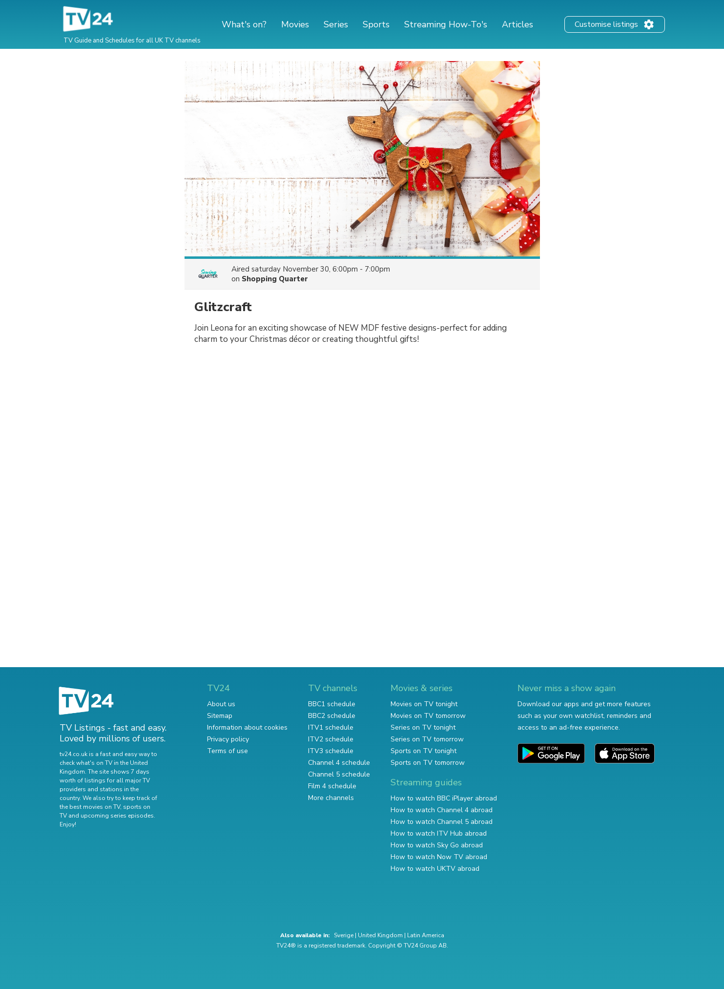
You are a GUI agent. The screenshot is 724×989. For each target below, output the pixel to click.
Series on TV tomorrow (427, 739)
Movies (295, 24)
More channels (331, 797)
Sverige (343, 935)
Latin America (425, 935)
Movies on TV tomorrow (428, 715)
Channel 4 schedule (339, 762)
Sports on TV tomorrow (428, 762)
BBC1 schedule (331, 704)
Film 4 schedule (332, 786)
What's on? (244, 24)
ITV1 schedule (330, 727)
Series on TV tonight (423, 727)
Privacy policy (228, 739)
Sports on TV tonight (423, 751)
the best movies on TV (90, 807)
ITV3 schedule (330, 751)
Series (336, 24)
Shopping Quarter (275, 279)
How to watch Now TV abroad (439, 857)
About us (221, 704)
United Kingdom (380, 935)
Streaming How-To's (445, 24)
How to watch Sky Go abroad (437, 845)
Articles (517, 24)
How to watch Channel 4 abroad (442, 810)
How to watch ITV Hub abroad (439, 833)
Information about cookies (247, 727)
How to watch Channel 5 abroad (442, 821)
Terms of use (227, 751)
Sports (376, 24)
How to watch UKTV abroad (435, 868)
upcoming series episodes (117, 816)
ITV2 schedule (330, 739)
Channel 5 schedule (339, 774)
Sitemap (219, 715)
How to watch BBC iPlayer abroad (444, 798)
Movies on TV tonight (424, 704)
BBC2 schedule (331, 715)
